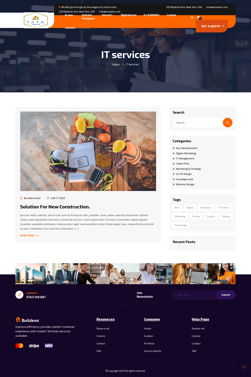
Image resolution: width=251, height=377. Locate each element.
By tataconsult (30, 197)
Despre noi (103, 328)
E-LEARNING (152, 14)
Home (147, 328)
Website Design (185, 184)
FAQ (99, 350)
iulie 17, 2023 (56, 197)
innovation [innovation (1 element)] (205, 207)
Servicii (107, 14)
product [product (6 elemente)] (211, 216)
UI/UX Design (184, 173)
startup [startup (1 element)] (226, 216)
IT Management (185, 158)
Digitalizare (129, 14)
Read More (29, 235)
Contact (70, 27)
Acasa (69, 14)
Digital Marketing (186, 153)
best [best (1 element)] (177, 207)
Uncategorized (184, 179)
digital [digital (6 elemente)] (190, 207)
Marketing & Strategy (188, 168)
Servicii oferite (152, 350)
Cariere (171, 14)
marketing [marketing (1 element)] (180, 216)
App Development (186, 147)
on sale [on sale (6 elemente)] (196, 216)
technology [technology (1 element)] (180, 225)
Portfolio (149, 343)
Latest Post (182, 163)
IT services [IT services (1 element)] (223, 207)
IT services (132, 64)
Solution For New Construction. (55, 206)
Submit (226, 294)
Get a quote (213, 26)
